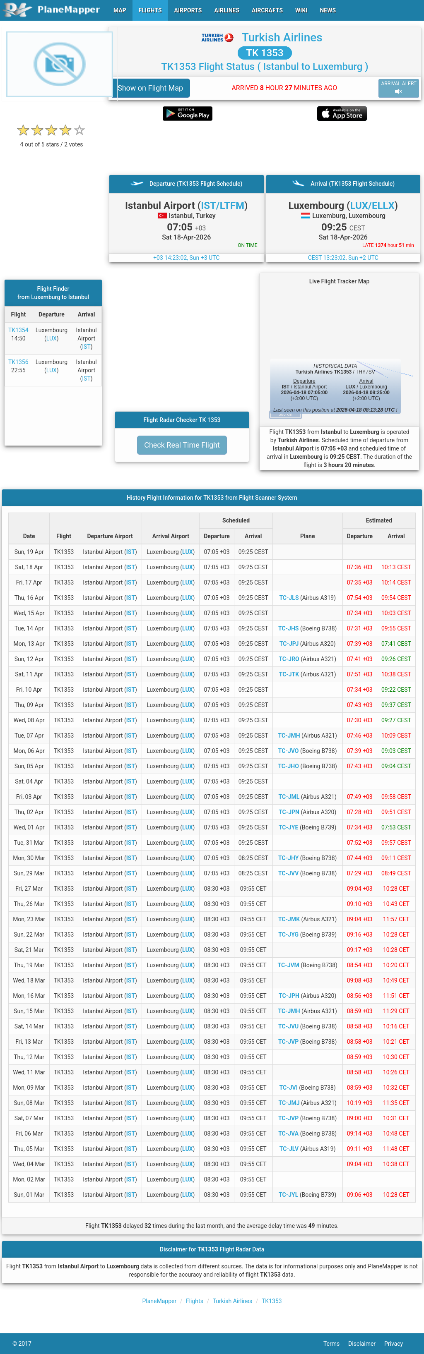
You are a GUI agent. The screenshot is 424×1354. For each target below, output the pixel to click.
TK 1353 (264, 53)
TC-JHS (288, 628)
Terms (335, 1343)
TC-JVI (288, 1087)
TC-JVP (288, 1041)
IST (86, 346)
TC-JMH (289, 735)
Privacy (398, 1343)
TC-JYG (288, 934)
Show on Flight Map (150, 88)
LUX (51, 338)
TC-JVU (288, 1026)
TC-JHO (288, 766)
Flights (194, 1301)
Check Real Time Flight (182, 445)
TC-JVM (288, 965)
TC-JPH (289, 995)
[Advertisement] (265, 147)
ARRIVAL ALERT (399, 88)
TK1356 (18, 362)
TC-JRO (289, 659)
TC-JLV (289, 1149)
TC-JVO (288, 751)
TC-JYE (289, 827)
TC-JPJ (289, 643)
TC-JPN (289, 812)
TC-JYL (288, 1194)
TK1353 (272, 1301)
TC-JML (289, 796)
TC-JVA (288, 1133)
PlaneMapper (159, 1301)
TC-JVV (288, 873)
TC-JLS (289, 597)
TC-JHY (288, 858)
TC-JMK (289, 919)
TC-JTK (289, 674)
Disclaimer (366, 1343)
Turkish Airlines (282, 37)
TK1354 (18, 330)
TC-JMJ (288, 1103)
